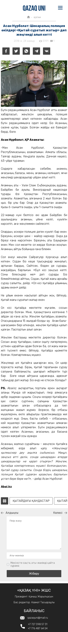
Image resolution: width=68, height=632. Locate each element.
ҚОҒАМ (37, 17)
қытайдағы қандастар (31, 501)
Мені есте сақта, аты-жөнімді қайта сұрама (33, 564)
